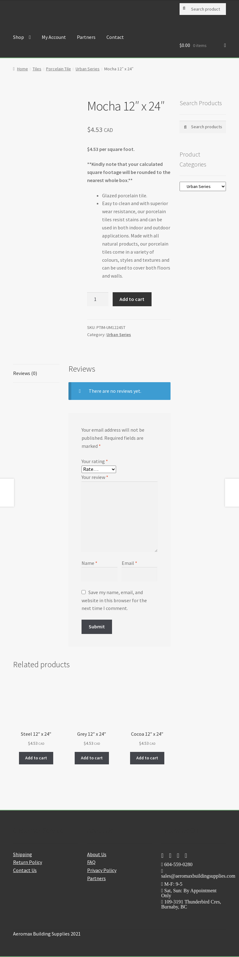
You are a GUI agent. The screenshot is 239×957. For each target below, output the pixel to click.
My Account (54, 37)
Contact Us (25, 870)
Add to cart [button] (36, 758)
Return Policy (27, 862)
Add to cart (132, 299)
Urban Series (88, 69)
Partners (86, 37)
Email (129, 563)
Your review (95, 477)
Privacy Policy (101, 870)
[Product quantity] (97, 299)
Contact (115, 37)
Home (22, 69)
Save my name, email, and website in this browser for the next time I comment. (114, 600)
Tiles (37, 69)
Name (89, 563)
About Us (96, 854)
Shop (18, 37)
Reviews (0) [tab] (25, 373)
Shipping (22, 854)
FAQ (91, 862)
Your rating (95, 461)
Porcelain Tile (58, 69)
